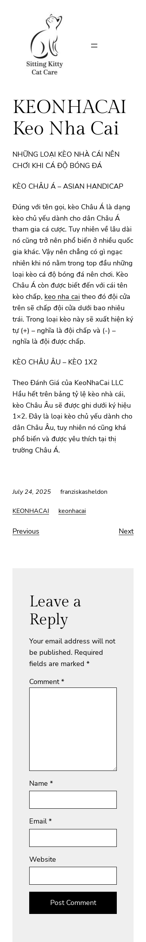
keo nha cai (62, 296)
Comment (46, 681)
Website (42, 859)
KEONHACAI (30, 511)
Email (40, 821)
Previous (25, 531)
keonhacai (72, 511)
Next (126, 531)
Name (41, 783)
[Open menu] (94, 45)
